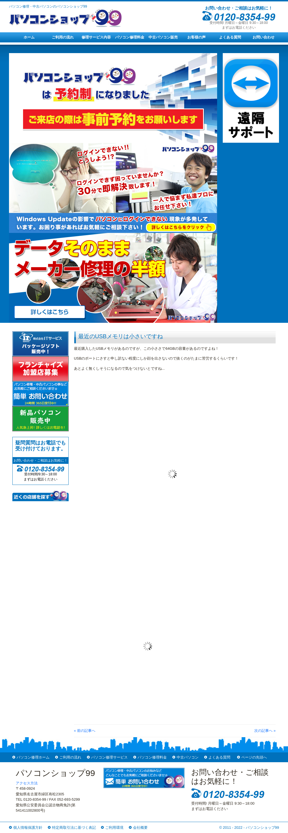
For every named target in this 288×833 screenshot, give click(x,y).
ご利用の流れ (63, 37)
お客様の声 (196, 37)
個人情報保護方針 (27, 827)
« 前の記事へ (84, 730)
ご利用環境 (114, 827)
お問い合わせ (263, 37)
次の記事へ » (265, 730)
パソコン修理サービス (109, 757)
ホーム (29, 37)
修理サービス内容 (96, 37)
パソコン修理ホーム (33, 757)
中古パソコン (188, 757)
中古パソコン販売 (163, 37)
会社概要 (140, 827)
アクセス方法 (27, 783)
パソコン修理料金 (129, 37)
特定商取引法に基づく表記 (74, 827)
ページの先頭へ (254, 757)
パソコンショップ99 (262, 827)
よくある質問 (230, 37)
